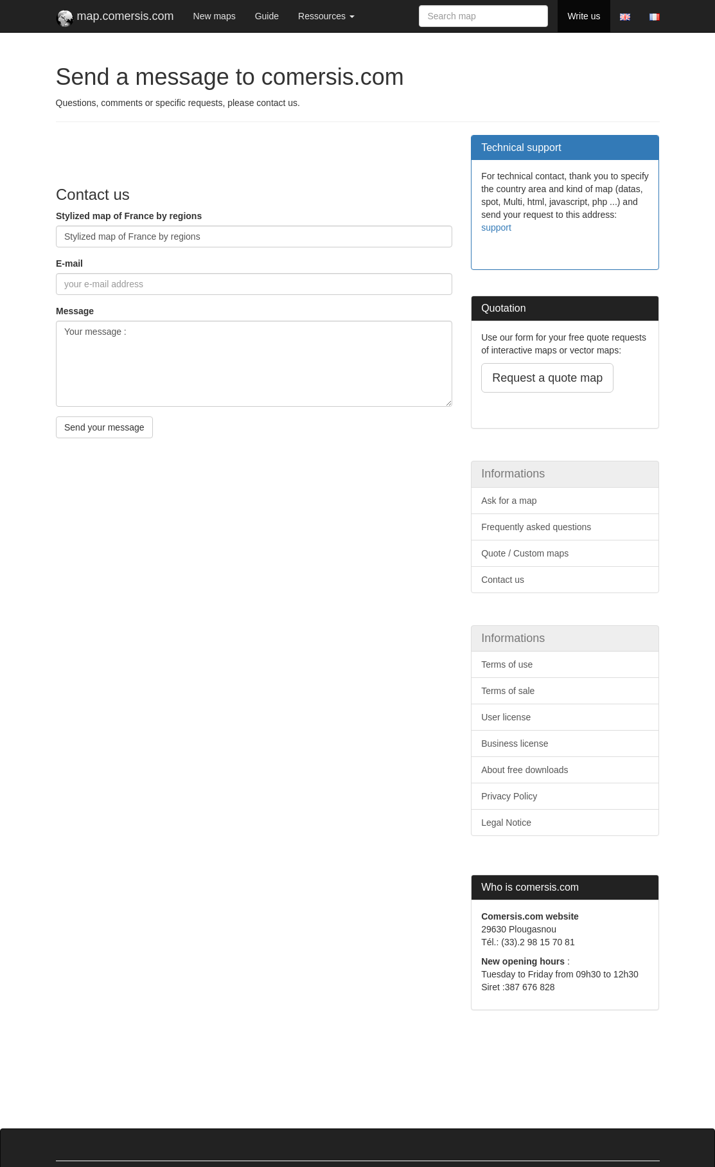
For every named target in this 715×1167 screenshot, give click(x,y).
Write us (583, 16)
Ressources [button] (326, 16)
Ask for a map (508, 500)
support (496, 227)
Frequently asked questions (536, 527)
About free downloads (524, 770)
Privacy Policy (509, 796)
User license (506, 717)
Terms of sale (507, 691)
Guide (267, 16)
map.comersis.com (115, 19)
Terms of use (507, 664)
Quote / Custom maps (525, 553)
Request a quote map (547, 377)
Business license (514, 743)
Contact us (502, 580)
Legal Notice (506, 822)
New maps (214, 16)
